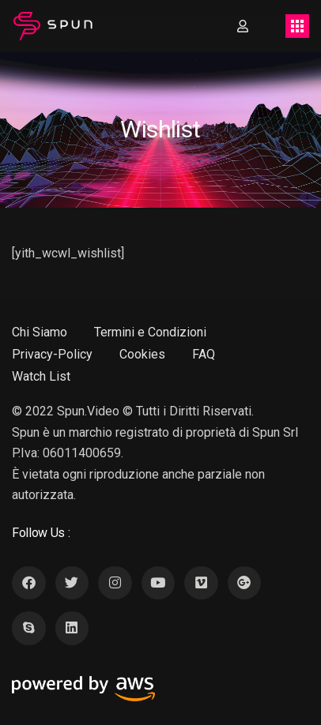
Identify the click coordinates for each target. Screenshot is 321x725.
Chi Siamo (39, 332)
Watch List (41, 376)
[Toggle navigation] (297, 26)
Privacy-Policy (52, 354)
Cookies (142, 354)
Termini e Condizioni (150, 332)
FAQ (203, 354)
